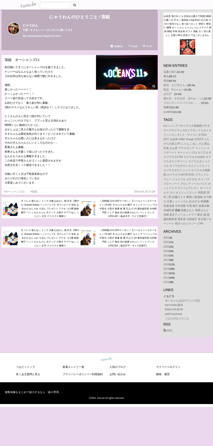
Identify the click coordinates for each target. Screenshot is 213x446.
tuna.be (106, 359)
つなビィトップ (25, 366)
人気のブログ (117, 366)
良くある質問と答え (28, 374)
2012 (166, 282)
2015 (166, 268)
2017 (166, 259)
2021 (166, 242)
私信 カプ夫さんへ (175, 85)
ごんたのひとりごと (177, 318)
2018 (166, 255)
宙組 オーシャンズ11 (22, 60)
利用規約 (97, 374)
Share (147, 46)
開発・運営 (163, 374)
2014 (166, 273)
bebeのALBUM (174, 309)
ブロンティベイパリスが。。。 (182, 102)
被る (166, 76)
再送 (166, 80)
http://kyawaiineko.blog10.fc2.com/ (42, 35)
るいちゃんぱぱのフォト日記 (182, 300)
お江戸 (168, 93)
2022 (166, 237)
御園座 (167, 107)
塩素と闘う (170, 71)
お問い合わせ (117, 374)
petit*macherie (173, 313)
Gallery (116, 46)
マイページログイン (168, 366)
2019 (166, 251)
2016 (166, 264)
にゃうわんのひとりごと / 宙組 (79, 16)
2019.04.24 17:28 (144, 191)
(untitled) (168, 111)
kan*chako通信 (174, 304)
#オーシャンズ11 (14, 191)
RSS (168, 330)
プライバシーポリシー (76, 374)
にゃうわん (30, 25)
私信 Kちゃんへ (173, 89)
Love (132, 46)
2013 (166, 277)
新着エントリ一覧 (73, 366)
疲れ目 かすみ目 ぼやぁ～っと (183, 98)
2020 (166, 246)
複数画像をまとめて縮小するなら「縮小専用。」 (34, 392)
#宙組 (33, 191)
